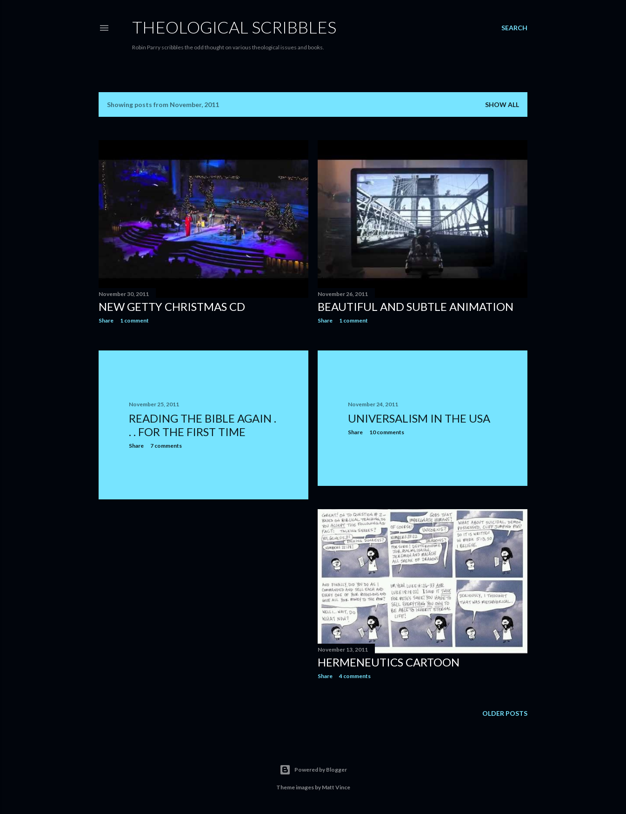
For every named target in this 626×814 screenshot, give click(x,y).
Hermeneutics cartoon (389, 662)
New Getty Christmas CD (172, 306)
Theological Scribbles (234, 27)
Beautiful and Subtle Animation (415, 306)
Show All (502, 104)
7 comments (166, 445)
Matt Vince (336, 787)
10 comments (386, 432)
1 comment (134, 320)
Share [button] (106, 320)
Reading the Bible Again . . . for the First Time (202, 424)
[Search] (514, 28)
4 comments (355, 676)
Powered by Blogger (313, 769)
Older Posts (504, 713)
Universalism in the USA (419, 418)
